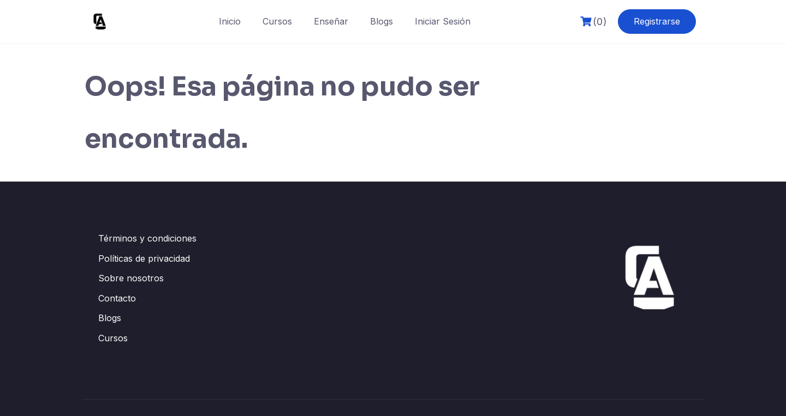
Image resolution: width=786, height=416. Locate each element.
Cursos (277, 21)
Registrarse (657, 21)
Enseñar (331, 21)
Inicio (230, 21)
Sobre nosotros (131, 278)
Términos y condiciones (147, 238)
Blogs (381, 21)
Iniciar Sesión (443, 21)
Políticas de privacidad (144, 258)
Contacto (117, 298)
